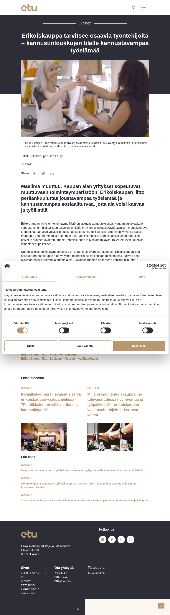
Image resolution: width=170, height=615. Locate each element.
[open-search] (133, 7)
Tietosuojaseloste (96, 573)
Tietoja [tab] (140, 276)
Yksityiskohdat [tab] (85, 276)
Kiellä (30, 345)
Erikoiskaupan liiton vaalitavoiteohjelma (49, 354)
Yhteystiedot (61, 573)
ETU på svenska (63, 581)
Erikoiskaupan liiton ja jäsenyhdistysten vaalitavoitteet (59, 358)
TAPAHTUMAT (28, 593)
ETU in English (62, 577)
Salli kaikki (139, 345)
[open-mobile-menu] (144, 7)
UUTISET (26, 581)
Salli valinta (85, 345)
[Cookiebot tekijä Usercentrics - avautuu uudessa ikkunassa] (149, 266)
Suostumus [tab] (29, 276)
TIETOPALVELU (29, 585)
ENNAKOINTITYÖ (30, 589)
